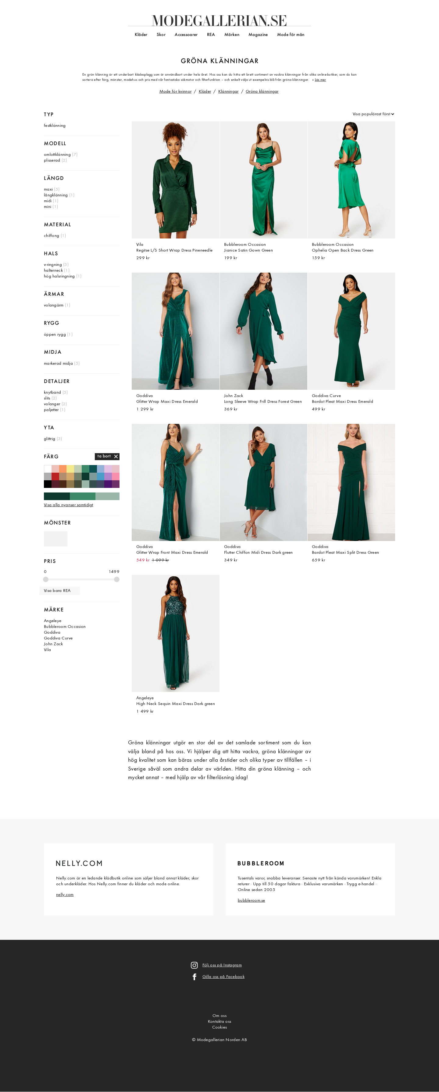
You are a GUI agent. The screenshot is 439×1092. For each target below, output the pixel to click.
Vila (47, 650)
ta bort (104, 456)
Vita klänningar (48, 469)
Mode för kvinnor (175, 91)
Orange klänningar (63, 469)
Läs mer (320, 80)
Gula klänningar (70, 469)
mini (47, 207)
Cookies (219, 1027)
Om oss (219, 1016)
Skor (161, 35)
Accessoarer (186, 35)
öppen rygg (55, 334)
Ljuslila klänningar (108, 469)
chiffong (51, 236)
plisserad (52, 160)
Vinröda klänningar (55, 484)
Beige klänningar (63, 476)
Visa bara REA (57, 591)
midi (48, 201)
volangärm (54, 305)
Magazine (258, 35)
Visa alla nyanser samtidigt (68, 505)
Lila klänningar (108, 476)
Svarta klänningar (48, 484)
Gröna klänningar (262, 91)
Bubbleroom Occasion (65, 627)
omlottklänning (57, 154)
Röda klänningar (55, 476)
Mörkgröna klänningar (85, 476)
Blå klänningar (101, 476)
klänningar (234, 61)
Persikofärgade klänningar (55, 469)
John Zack (53, 644)
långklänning (56, 195)
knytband (52, 392)
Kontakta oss (219, 1021)
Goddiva (52, 632)
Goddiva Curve (58, 638)
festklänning (55, 126)
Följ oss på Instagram (222, 965)
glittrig (49, 439)
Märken (231, 35)
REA (211, 35)
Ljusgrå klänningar (48, 476)
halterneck (53, 270)
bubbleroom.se (251, 900)
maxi (48, 189)
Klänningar (228, 91)
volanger (52, 404)
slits (47, 398)
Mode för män (290, 35)
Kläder (141, 35)
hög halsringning (59, 276)
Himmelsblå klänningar (101, 469)
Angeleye (52, 621)
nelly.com (65, 895)
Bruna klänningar (63, 484)
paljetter (51, 410)
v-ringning (53, 265)
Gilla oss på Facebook (223, 977)
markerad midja (58, 363)
